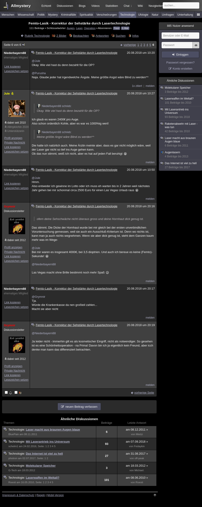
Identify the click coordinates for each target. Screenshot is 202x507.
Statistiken (111, 5)
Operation (90, 28)
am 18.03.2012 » (137, 465)
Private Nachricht (14, 142)
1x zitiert (137, 86)
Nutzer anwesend (180, 25)
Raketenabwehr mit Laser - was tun (180, 127)
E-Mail (125, 28)
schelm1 (13, 446)
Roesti (12, 482)
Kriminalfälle (68, 14)
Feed (116, 28)
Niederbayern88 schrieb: (54, 106)
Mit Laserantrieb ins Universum (48, 441)
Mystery (53, 14)
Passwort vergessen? (180, 62)
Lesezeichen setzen (16, 71)
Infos (135, 35)
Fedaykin (139, 446)
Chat (128, 5)
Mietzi (139, 434)
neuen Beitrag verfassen (81, 406)
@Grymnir (38, 296)
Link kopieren (12, 66)
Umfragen (168, 14)
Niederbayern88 (15, 53)
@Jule (36, 61)
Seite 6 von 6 (14, 44)
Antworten (102, 35)
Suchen (121, 35)
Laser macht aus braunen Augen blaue (53, 429)
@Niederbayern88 (44, 264)
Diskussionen (65, 5)
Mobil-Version (55, 495)
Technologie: (17, 429)
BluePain (13, 434)
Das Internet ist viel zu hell (44, 453)
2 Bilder (62, 35)
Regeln (41, 495)
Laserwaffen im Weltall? (42, 477)
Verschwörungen (106, 14)
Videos (95, 5)
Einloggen (182, 54)
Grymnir (9, 206)
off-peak (139, 458)
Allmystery (21, 6)
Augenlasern (180, 154)
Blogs (82, 5)
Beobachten (81, 35)
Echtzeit (46, 5)
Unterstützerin (15, 131)
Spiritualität (86, 14)
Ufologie (143, 14)
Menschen (8, 14)
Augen (70, 28)
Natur (155, 14)
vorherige (130, 44)
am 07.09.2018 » (137, 441)
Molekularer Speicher (41, 465)
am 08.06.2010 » (137, 477)
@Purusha (39, 73)
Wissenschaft (26, 14)
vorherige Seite (144, 392)
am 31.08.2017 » (137, 453)
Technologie (127, 14)
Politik (41, 14)
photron (12, 458)
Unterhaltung (185, 14)
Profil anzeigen (13, 138)
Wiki (140, 5)
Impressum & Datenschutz (18, 495)
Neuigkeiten (156, 5)
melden (150, 86)
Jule (9, 93)
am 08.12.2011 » (137, 429)
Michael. (139, 470)
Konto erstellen (182, 68)
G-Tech (12, 470)
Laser (79, 28)
